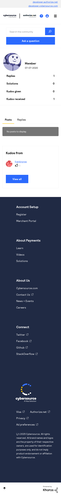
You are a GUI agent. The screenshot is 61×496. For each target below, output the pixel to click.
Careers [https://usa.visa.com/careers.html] (21, 307)
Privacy (20, 418)
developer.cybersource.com (43, 5)
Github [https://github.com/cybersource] (20, 347)
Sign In (48, 16)
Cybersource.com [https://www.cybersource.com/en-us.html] (27, 288)
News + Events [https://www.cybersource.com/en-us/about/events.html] (25, 300)
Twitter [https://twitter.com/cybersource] (20, 334)
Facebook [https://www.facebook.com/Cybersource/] (22, 340)
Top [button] (4, 488)
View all (17, 179)
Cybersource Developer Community (9, 16)
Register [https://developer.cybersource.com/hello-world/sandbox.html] (21, 214)
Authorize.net (38, 411)
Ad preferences (25, 424)
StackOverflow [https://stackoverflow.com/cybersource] (25, 353)
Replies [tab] (21, 119)
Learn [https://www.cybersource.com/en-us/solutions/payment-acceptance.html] (19, 248)
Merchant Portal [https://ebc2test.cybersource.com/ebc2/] (26, 220)
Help (43, 16)
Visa (18, 411)
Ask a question (30, 40)
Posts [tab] (8, 119)
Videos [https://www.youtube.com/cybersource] (20, 254)
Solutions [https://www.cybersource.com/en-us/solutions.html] (22, 260)
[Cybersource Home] (26, 392)
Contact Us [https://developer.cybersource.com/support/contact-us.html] (23, 294)
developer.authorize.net (45, 1)
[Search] (30, 31)
